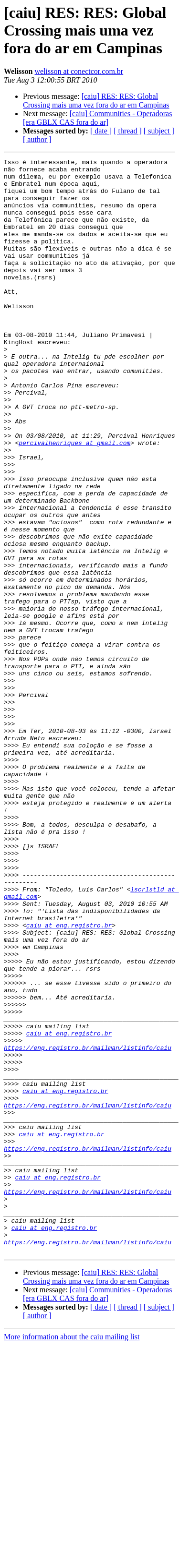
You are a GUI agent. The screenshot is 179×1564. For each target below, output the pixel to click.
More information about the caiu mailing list (71, 1556)
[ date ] (101, 131)
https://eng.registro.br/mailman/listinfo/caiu (87, 1226)
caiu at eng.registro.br (69, 1079)
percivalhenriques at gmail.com (74, 500)
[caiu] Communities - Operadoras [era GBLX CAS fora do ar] (97, 117)
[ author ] (37, 139)
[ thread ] (128, 131)
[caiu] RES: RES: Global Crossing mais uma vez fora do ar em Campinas (96, 100)
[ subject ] (159, 131)
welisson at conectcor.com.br (78, 71)
